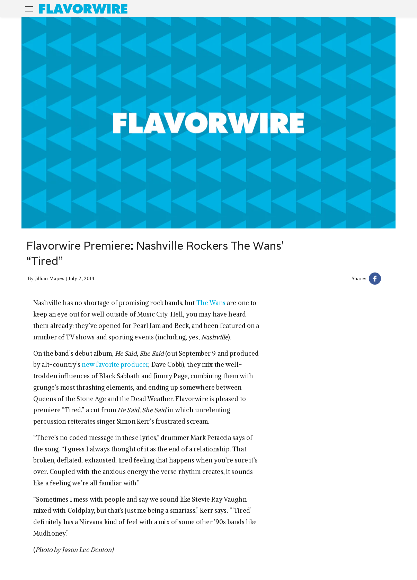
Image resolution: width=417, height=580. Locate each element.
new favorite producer (115, 365)
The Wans (210, 303)
